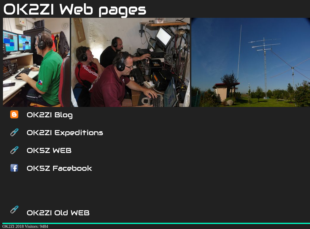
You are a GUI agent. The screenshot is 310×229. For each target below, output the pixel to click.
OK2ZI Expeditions (65, 132)
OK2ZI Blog (50, 114)
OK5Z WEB (49, 150)
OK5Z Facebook (59, 168)
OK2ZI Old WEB (58, 212)
